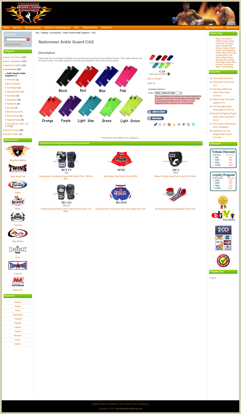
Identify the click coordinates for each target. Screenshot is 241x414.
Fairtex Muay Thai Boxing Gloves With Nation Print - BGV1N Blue (66, 177)
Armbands (12, 80)
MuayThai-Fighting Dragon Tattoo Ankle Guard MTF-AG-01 (225, 116)
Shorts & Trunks (13, 130)
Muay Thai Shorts (223, 39)
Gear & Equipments (15, 61)
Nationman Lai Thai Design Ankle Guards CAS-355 (222, 134)
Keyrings (11, 108)
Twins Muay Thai (17, 176)
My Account (232, 27)
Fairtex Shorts (229, 48)
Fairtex (18, 193)
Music (17, 340)
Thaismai (18, 274)
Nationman (18, 290)
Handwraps (13, 100)
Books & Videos (13, 134)
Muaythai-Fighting (18, 160)
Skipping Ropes (14, 120)
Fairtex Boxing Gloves (224, 58)
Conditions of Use (115, 404)
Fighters (17, 323)
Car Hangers (13, 88)
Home (6, 27)
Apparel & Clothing (15, 65)
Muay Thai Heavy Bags (224, 56)
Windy (17, 209)
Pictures (17, 335)
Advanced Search (13, 44)
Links (76, 27)
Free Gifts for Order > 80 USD (16, 125)
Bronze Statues (12, 84)
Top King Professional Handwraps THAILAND (175, 209)
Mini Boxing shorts (14, 112)
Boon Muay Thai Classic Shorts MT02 (120, 176)
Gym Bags (12, 96)
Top (37, 33)
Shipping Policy (90, 27)
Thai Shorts (228, 64)
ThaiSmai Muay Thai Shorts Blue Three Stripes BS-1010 (120, 209)
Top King (18, 225)
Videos (18, 331)
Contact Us (106, 27)
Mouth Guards (13, 116)
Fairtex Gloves (222, 41)
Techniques (18, 315)
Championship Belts (14, 92)
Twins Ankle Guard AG (223, 78)
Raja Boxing (17, 241)
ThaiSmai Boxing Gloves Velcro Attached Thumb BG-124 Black (66, 210)
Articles (17, 302)
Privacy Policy (131, 404)
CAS (93, 33)
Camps (18, 327)
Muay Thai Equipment (225, 50)
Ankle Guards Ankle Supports (76, 33)
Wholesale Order (33, 27)
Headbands (12, 104)
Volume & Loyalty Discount (57, 27)
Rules (17, 310)
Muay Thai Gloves (15, 57)
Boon (17, 257)
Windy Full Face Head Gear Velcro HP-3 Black (175, 176)
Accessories (55, 33)
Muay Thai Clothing (224, 67)
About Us (17, 27)
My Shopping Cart (214, 27)
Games (18, 344)
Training (17, 319)
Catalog (44, 33)
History (18, 306)
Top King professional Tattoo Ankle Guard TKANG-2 (222, 92)
